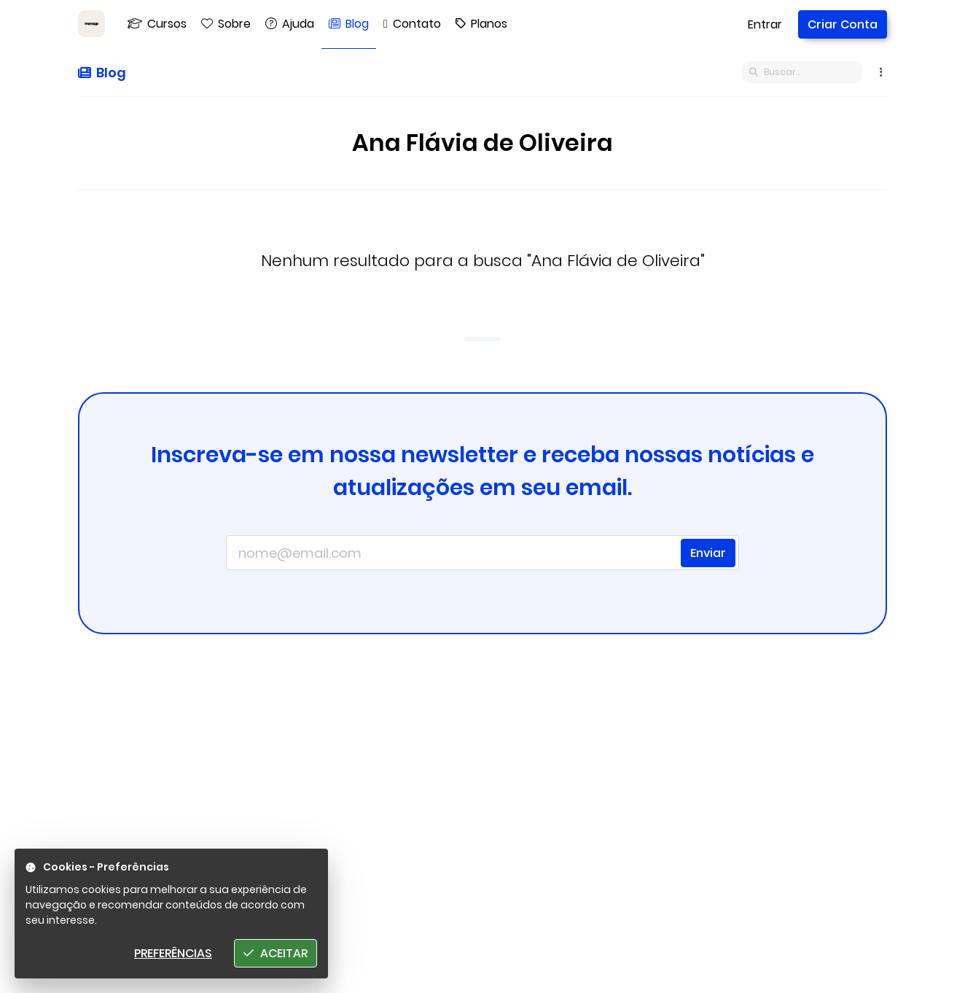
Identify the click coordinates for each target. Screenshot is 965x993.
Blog (102, 72)
